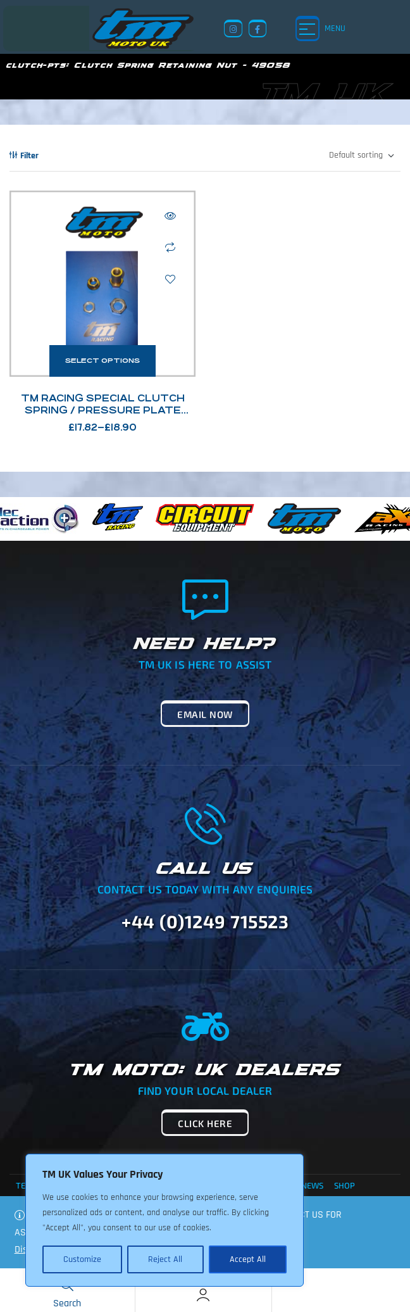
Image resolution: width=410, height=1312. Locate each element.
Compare (170, 247)
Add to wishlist (170, 279)
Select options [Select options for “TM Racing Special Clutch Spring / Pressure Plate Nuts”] (102, 360)
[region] (164, 1220)
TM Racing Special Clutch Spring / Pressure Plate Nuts (103, 410)
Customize (82, 1259)
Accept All (248, 1259)
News (312, 1185)
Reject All (165, 1259)
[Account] (203, 1295)
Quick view (170, 216)
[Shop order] (361, 155)
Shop (344, 1185)
